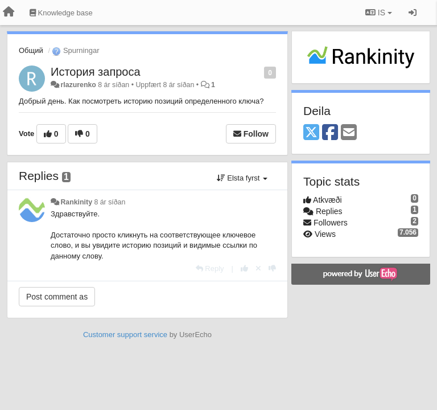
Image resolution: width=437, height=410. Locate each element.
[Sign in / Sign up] (412, 12)
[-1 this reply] (272, 268)
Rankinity (76, 202)
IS (378, 12)
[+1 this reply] (244, 268)
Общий (31, 50)
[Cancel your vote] (258, 268)
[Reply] (210, 268)
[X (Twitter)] (311, 133)
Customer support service (125, 334)
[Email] (349, 133)
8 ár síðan (109, 202)
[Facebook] (330, 133)
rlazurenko (78, 85)
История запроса (96, 71)
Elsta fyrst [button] (242, 178)
